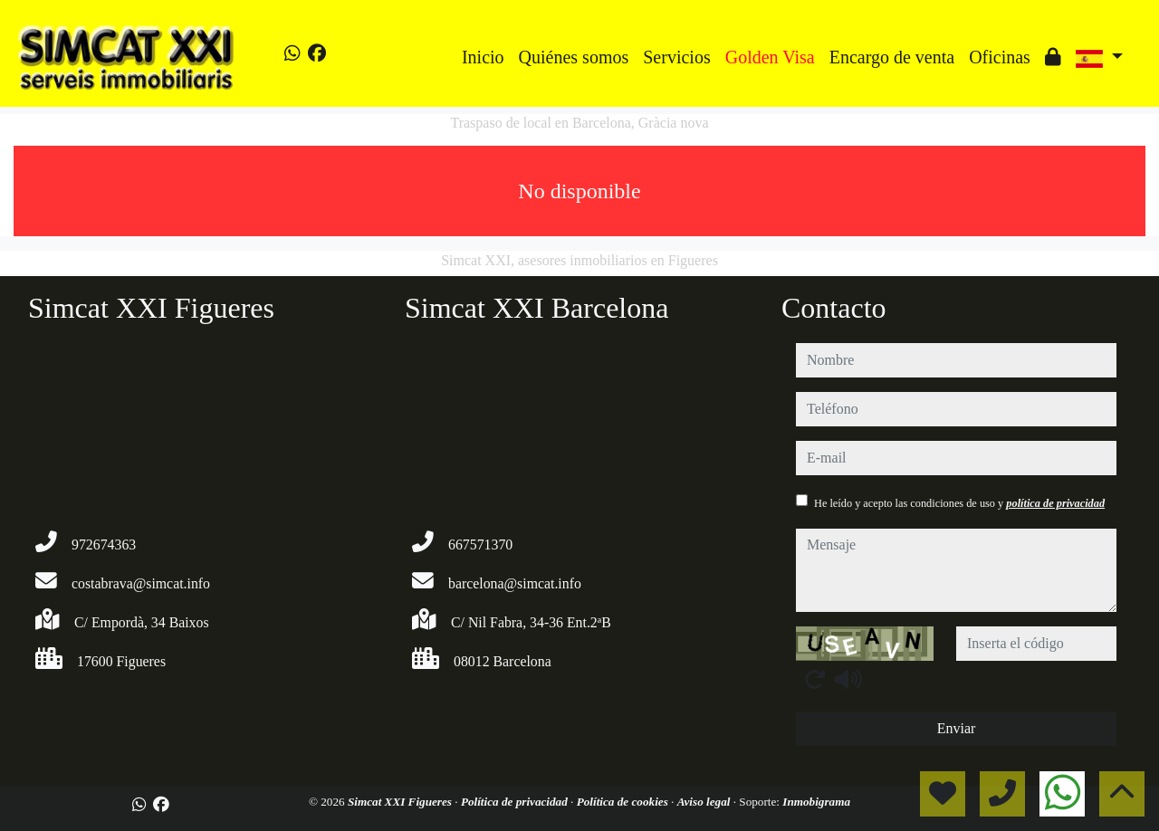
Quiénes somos (574, 57)
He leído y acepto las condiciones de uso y (959, 503)
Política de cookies (624, 801)
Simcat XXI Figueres (401, 801)
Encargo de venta (891, 57)
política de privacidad (1055, 503)
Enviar (956, 728)
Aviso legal (705, 801)
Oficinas (999, 57)
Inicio (483, 57)
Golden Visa (770, 57)
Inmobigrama (816, 801)
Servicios (676, 57)
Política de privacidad (515, 801)
